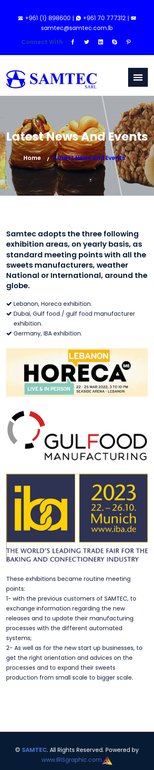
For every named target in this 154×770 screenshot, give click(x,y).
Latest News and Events (89, 158)
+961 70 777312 (101, 18)
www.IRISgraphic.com (71, 760)
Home (32, 158)
